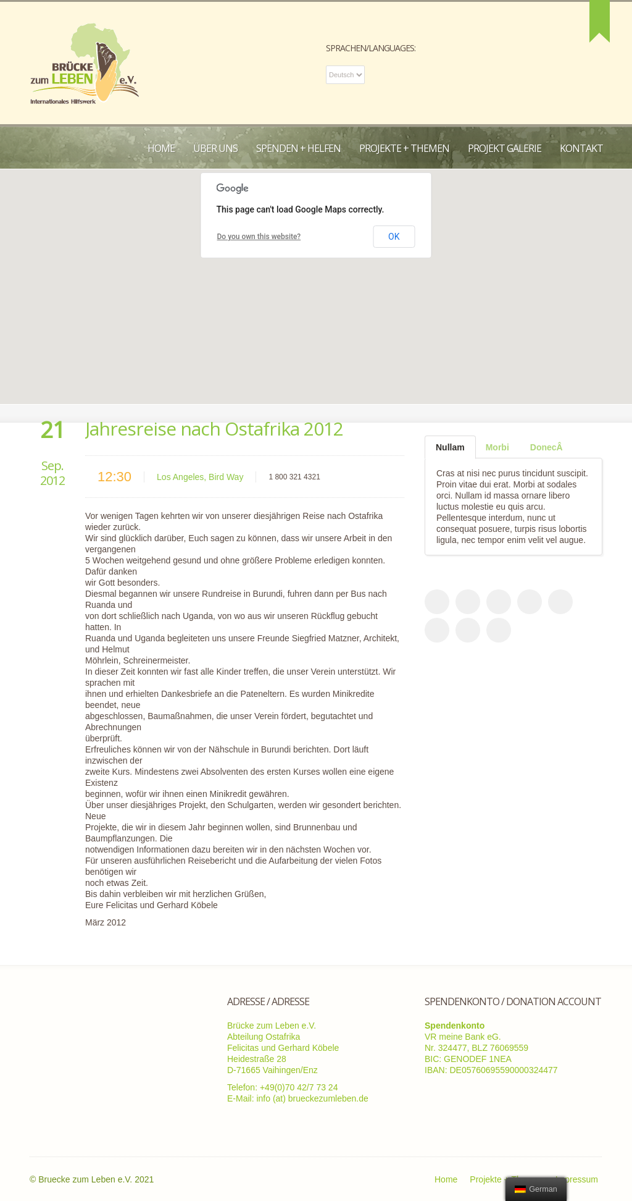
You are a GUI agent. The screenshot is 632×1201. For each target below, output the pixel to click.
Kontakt (581, 148)
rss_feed (467, 601)
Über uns (215, 148)
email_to (560, 601)
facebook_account (437, 601)
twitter (498, 601)
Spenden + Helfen (298, 148)
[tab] (450, 447)
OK (393, 237)
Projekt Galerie (504, 148)
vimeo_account (498, 630)
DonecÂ (546, 447)
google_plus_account (437, 630)
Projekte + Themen (404, 148)
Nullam (450, 447)
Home (161, 148)
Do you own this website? (259, 236)
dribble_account (529, 601)
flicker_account (467, 630)
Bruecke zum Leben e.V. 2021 (96, 1179)
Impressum (576, 1179)
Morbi (497, 447)
